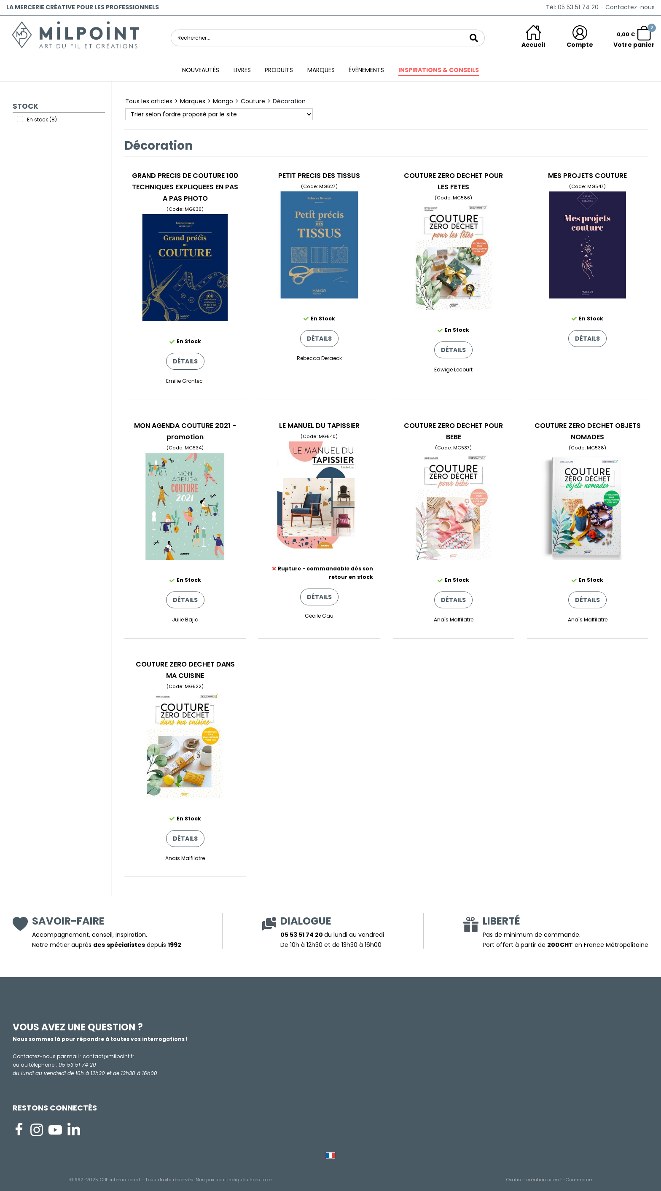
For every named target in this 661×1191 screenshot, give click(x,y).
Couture (253, 101)
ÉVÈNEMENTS (366, 70)
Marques (321, 70)
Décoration (289, 101)
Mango (223, 101)
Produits (279, 70)
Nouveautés (200, 70)
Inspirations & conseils (438, 70)
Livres (242, 70)
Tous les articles (148, 101)
